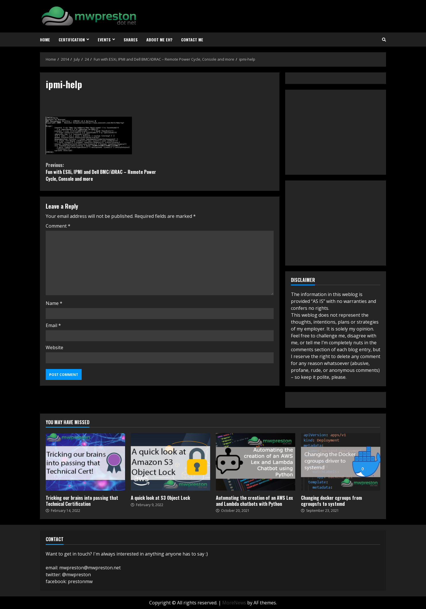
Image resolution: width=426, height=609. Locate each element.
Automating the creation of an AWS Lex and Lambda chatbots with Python (255, 462)
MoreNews (234, 603)
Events (104, 39)
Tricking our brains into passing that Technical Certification (85, 462)
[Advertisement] (334, 131)
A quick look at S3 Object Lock (170, 462)
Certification (72, 39)
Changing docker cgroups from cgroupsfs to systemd (340, 462)
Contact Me (192, 39)
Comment (58, 226)
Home (45, 39)
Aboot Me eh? (159, 39)
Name (54, 303)
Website (54, 347)
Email (53, 325)
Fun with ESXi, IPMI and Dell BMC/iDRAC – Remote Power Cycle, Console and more (103, 172)
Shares (131, 39)
